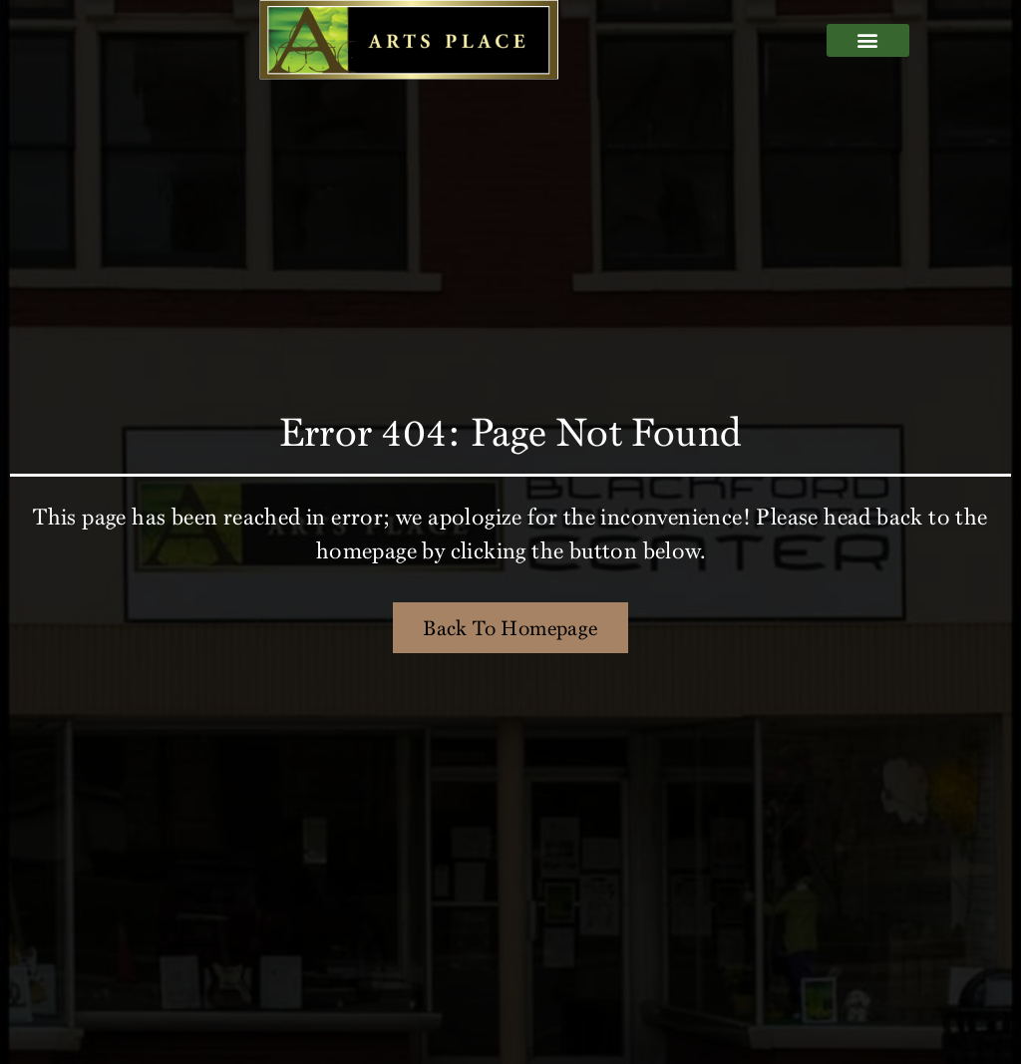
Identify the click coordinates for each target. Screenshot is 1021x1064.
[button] (867, 40)
